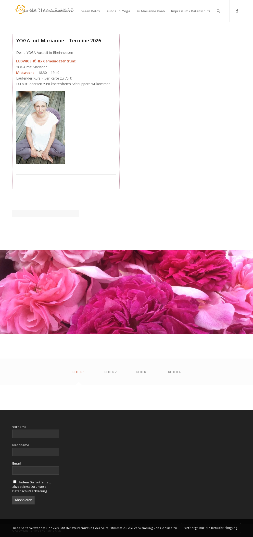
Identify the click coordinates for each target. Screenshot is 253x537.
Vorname (19, 426)
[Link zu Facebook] (237, 10)
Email (16, 463)
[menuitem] (30, 11)
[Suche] (218, 11)
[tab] (79, 373)
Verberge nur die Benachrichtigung (211, 528)
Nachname (20, 445)
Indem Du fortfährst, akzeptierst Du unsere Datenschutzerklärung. (31, 486)
